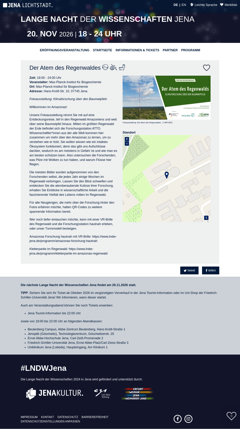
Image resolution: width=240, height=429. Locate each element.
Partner (170, 50)
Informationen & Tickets (137, 50)
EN (184, 5)
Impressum (29, 417)
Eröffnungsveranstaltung (64, 50)
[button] (189, 270)
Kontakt (47, 417)
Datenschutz (67, 417)
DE (176, 5)
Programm (190, 50)
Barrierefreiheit (95, 417)
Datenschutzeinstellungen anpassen (50, 421)
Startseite (102, 50)
